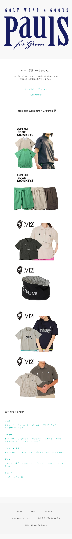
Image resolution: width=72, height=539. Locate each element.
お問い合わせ (36, 95)
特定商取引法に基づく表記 (49, 518)
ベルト (50, 463)
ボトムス (36, 425)
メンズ (7, 421)
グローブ (39, 463)
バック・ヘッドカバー (14, 448)
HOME (20, 511)
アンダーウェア (49, 425)
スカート (49, 439)
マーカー (8, 466)
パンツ (59, 439)
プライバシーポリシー (21, 518)
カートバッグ (26, 452)
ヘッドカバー (58, 452)
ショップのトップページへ (36, 89)
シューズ (8, 463)
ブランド (8, 473)
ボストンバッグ (42, 452)
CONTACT (50, 511)
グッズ (7, 459)
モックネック (23, 425)
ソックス (60, 463)
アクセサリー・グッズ (14, 428)
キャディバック (11, 452)
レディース (9, 435)
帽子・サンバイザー (24, 463)
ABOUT (34, 511)
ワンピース (37, 439)
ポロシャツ (9, 425)
